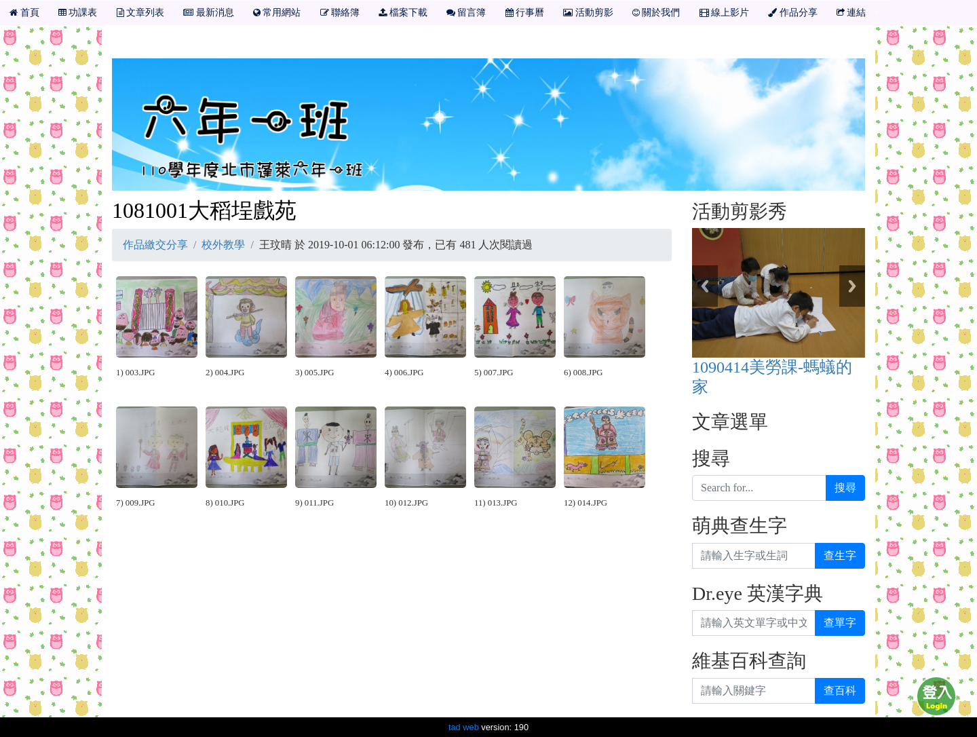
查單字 (840, 622)
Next (852, 286)
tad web (463, 727)
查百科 (840, 690)
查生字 (840, 555)
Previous (705, 286)
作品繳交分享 (155, 244)
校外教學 (223, 244)
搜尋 (845, 487)
